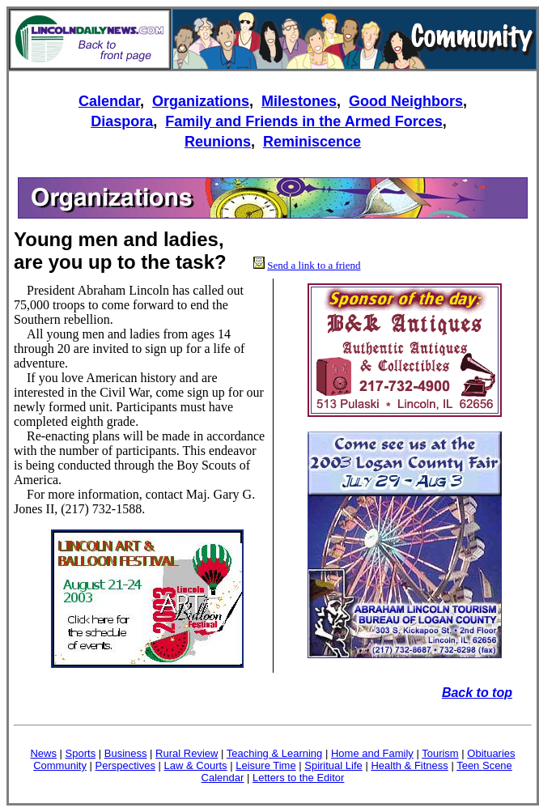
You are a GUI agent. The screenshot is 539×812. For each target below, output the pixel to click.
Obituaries (491, 753)
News (43, 753)
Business (125, 753)
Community (60, 765)
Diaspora (122, 121)
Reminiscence (312, 142)
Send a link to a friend (313, 265)
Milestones (299, 101)
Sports (81, 753)
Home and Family (372, 753)
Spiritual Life (333, 765)
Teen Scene (484, 765)
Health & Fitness (409, 765)
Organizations (200, 101)
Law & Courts (195, 765)
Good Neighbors (406, 101)
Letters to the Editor (298, 778)
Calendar (109, 101)
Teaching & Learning (275, 753)
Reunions (218, 142)
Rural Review (186, 753)
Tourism (440, 753)
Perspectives (125, 765)
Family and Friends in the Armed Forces (303, 121)
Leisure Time (265, 765)
